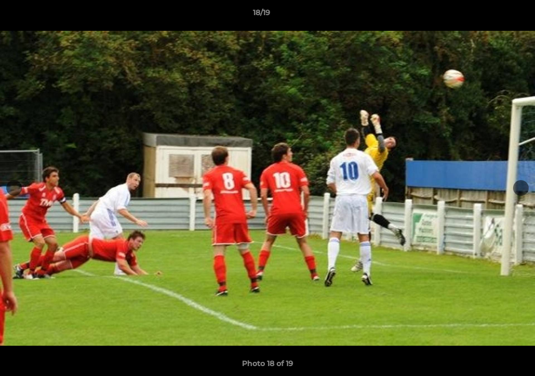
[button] (491, 15)
